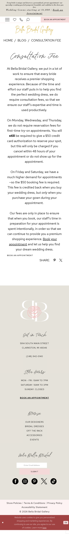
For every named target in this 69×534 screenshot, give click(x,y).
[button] (7, 21)
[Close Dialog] (3, 526)
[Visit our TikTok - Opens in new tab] (54, 485)
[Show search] (28, 20)
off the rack (35, 432)
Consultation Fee (46, 42)
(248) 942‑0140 (34, 358)
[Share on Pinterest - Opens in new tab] (55, 262)
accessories (34, 437)
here (44, 531)
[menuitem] (7, 21)
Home (8, 42)
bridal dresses (34, 428)
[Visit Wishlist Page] (14, 20)
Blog (22, 42)
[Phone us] (21, 20)
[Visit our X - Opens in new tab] (44, 485)
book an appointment (34, 399)
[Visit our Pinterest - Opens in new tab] (34, 485)
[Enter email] (34, 467)
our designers (34, 423)
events (34, 441)
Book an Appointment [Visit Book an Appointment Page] (22, 257)
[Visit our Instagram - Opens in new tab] (25, 485)
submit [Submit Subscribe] (34, 475)
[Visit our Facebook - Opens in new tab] (15, 485)
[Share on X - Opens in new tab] (60, 262)
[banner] (34, 32)
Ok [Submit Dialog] (65, 526)
